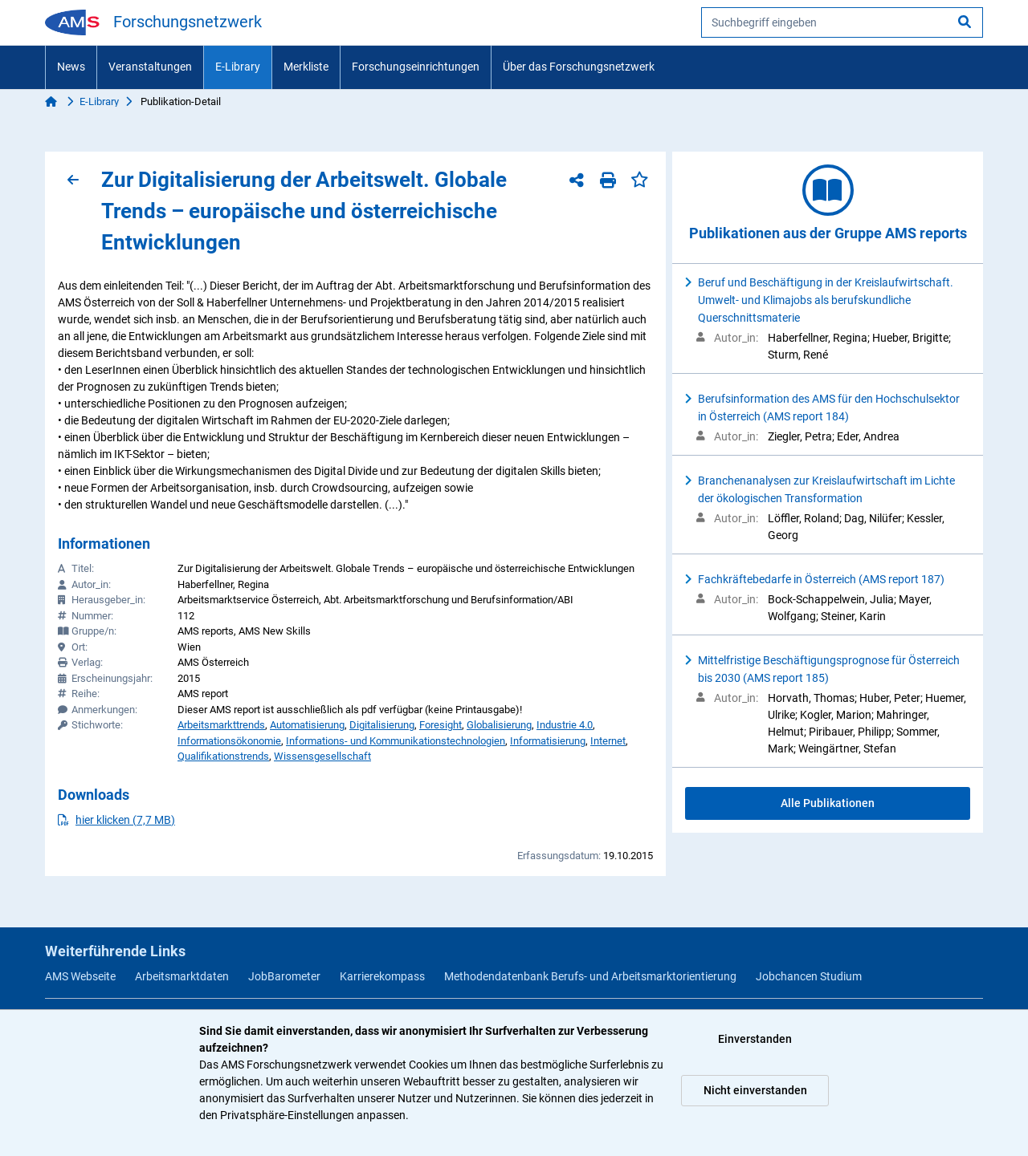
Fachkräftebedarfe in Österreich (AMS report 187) (821, 579)
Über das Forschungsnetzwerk (579, 66)
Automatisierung (307, 725)
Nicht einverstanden (755, 1090)
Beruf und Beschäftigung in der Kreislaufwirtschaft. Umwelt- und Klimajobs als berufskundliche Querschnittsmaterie (825, 300)
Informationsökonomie (229, 741)
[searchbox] (842, 22)
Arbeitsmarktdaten (182, 976)
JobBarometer (284, 976)
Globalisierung (499, 725)
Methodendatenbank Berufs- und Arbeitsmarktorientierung (590, 976)
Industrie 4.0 (564, 725)
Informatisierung (547, 741)
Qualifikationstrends (223, 756)
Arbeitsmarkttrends (221, 725)
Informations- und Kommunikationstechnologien (395, 741)
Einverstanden (755, 1038)
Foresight (440, 725)
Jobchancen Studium (809, 976)
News (71, 66)
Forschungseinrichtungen (415, 66)
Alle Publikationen (828, 803)
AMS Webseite (80, 976)
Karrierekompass (382, 976)
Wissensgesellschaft (322, 756)
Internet (608, 741)
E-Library (237, 66)
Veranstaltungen (150, 66)
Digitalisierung (381, 725)
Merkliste (306, 66)
